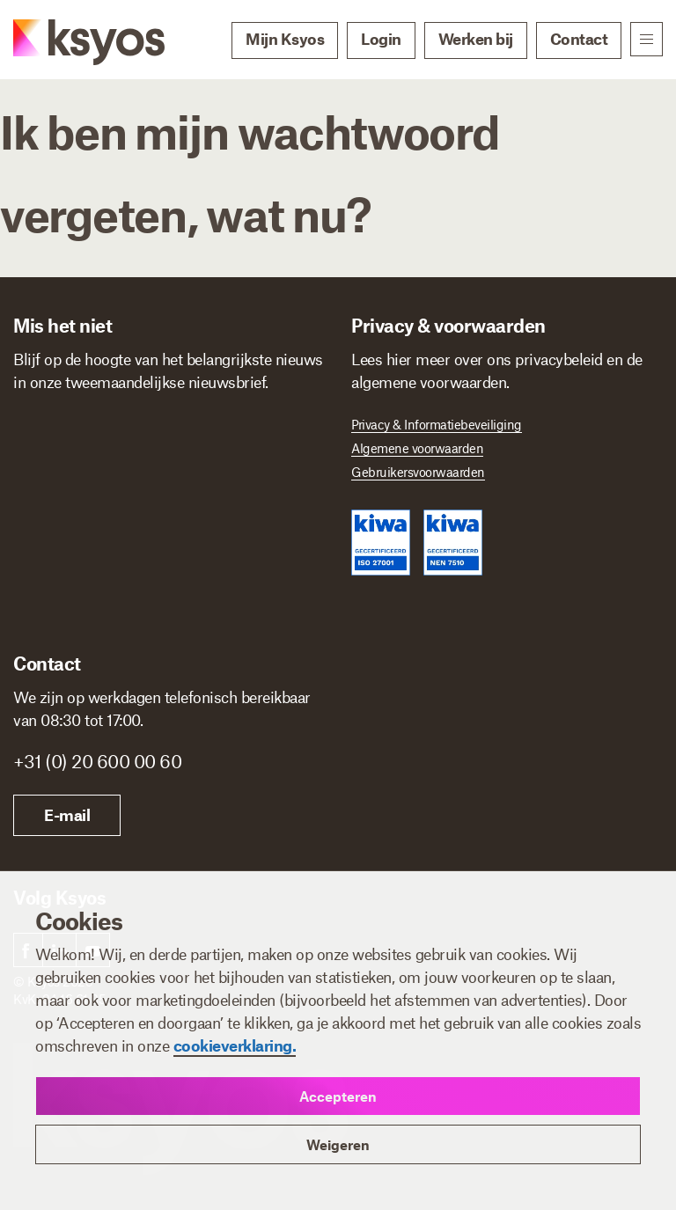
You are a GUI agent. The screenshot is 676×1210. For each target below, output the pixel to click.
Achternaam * (221, 424)
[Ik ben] (175, 600)
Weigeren (338, 1144)
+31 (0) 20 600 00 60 (435, 761)
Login (381, 38)
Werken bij (475, 38)
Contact (579, 38)
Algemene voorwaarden (417, 448)
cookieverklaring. (235, 1045)
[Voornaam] (86, 451)
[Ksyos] (71, 40)
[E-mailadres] (169, 527)
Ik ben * (39, 576)
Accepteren (338, 1096)
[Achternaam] (251, 451)
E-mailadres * (57, 500)
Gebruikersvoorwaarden (418, 472)
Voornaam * (52, 424)
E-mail (405, 815)
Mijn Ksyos (285, 38)
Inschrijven (87, 665)
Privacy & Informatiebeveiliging (436, 424)
